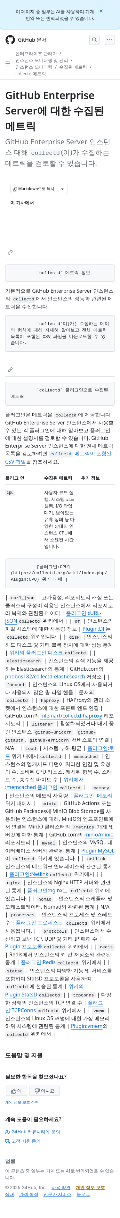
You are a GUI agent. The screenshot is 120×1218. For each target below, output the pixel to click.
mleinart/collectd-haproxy (71, 715)
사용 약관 (61, 1187)
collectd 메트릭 (30, 74)
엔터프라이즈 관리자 (36, 53)
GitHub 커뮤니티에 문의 (32, 1132)
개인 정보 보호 (90, 1187)
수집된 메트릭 (73, 67)
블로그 (83, 1194)
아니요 (44, 1091)
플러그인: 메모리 (93, 795)
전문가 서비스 (58, 1194)
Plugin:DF (94, 628)
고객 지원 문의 (23, 1141)
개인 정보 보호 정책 (22, 1102)
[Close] (102, 10)
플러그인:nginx (45, 890)
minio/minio (99, 834)
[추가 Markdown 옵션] (62, 189)
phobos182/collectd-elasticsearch (45, 676)
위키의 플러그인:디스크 (36, 652)
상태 (9, 1194)
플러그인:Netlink (28, 874)
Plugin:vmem (87, 1025)
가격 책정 (28, 1194)
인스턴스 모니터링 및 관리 (41, 60)
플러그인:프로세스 (37, 922)
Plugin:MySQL (98, 850)
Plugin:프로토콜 (23, 946)
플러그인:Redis (38, 962)
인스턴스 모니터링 (33, 67)
